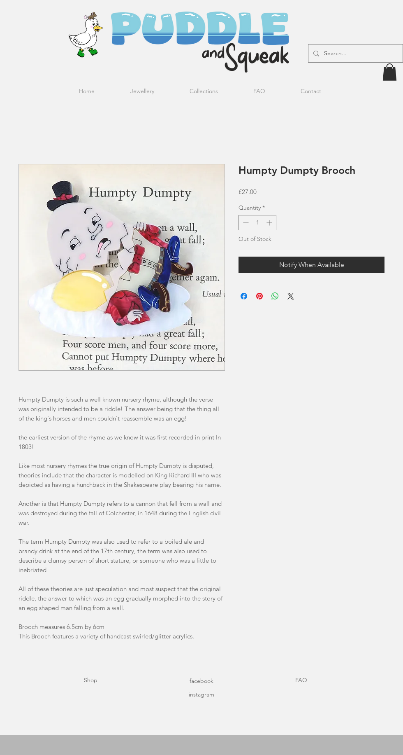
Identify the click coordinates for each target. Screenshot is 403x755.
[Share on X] (291, 296)
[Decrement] (245, 222)
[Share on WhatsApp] (275, 296)
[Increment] (270, 222)
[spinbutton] (257, 222)
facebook (201, 681)
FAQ (301, 680)
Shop (90, 680)
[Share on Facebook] (244, 296)
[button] (389, 72)
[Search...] (354, 53)
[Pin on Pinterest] (259, 296)
